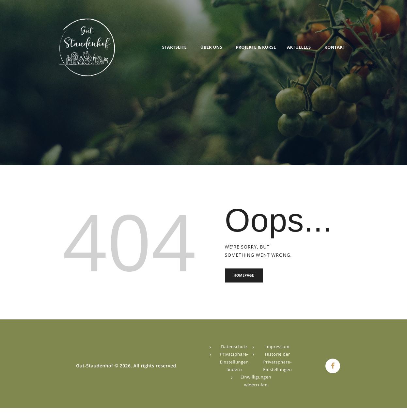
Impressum (278, 347)
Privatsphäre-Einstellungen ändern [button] (234, 362)
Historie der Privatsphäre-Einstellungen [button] (277, 362)
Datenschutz (234, 347)
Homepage (244, 275)
